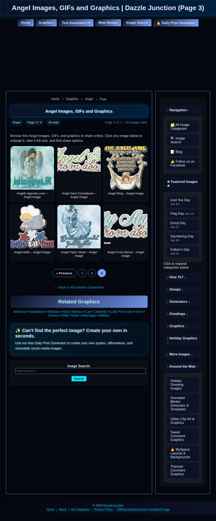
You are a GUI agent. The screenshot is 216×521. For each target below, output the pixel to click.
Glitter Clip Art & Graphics (182, 421)
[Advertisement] (108, 59)
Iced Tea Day (180, 202)
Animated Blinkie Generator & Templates (179, 403)
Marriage (89, 315)
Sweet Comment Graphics (177, 436)
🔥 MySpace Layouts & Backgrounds (180, 453)
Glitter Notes (70, 315)
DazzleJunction (113, 505)
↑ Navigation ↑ (178, 110)
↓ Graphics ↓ (177, 326)
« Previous (64, 273)
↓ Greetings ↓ (177, 314)
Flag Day (181, 213)
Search (79, 378)
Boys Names (72, 311)
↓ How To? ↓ (176, 277)
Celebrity (100, 311)
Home (25, 22)
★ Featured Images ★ (182, 184)
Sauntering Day (182, 238)
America (20, 311)
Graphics (46, 22)
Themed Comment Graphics (177, 470)
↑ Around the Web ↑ (182, 366)
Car (88, 311)
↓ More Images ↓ (180, 354)
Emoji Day (178, 225)
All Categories (80, 509)
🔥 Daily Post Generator (176, 23)
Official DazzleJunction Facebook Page (143, 509)
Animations (37, 311)
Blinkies (54, 311)
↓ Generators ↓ (178, 301)
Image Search (137, 22)
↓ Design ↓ (175, 289)
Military (104, 315)
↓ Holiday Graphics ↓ (182, 340)
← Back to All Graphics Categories (79, 287)
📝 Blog (176, 152)
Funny (53, 315)
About (63, 509)
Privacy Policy (103, 509)
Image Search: (79, 366)
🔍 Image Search (177, 140)
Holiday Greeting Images (176, 384)
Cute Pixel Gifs (121, 311)
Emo (139, 311)
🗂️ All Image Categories (179, 126)
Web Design (108, 22)
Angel (89, 98)
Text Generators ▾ (76, 23)
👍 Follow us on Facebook (182, 163)
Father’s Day (180, 251)
